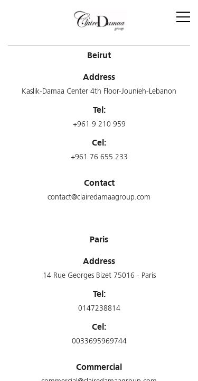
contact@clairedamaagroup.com (99, 198)
